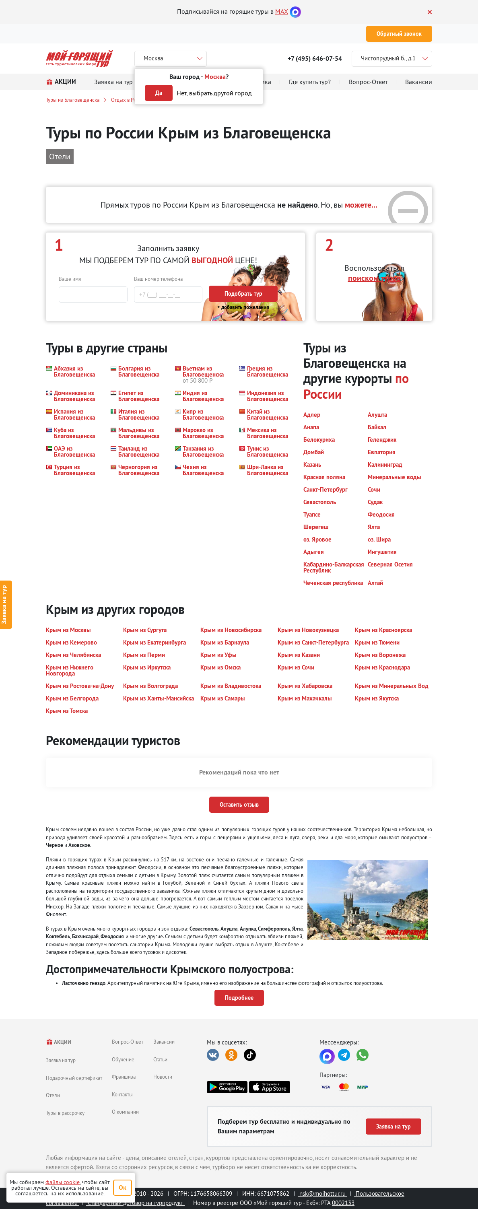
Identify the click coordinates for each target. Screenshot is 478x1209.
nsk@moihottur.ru (322, 1193)
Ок (122, 1187)
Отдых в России (129, 100)
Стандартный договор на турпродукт (135, 1203)
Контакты (122, 1094)
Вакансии (164, 1041)
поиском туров (374, 278)
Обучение (123, 1059)
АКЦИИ (58, 1042)
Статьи (160, 1059)
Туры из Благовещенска (72, 100)
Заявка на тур (61, 1060)
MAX (281, 11)
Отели (53, 1095)
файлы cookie (62, 1182)
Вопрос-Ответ (127, 1041)
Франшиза (124, 1076)
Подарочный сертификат (74, 1078)
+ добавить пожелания (243, 307)
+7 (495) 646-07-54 (315, 58)
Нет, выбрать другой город (214, 93)
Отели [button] (59, 156)
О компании (125, 1111)
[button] (73, 374)
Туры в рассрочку (65, 1113)
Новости (162, 1076)
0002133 (343, 1203)
